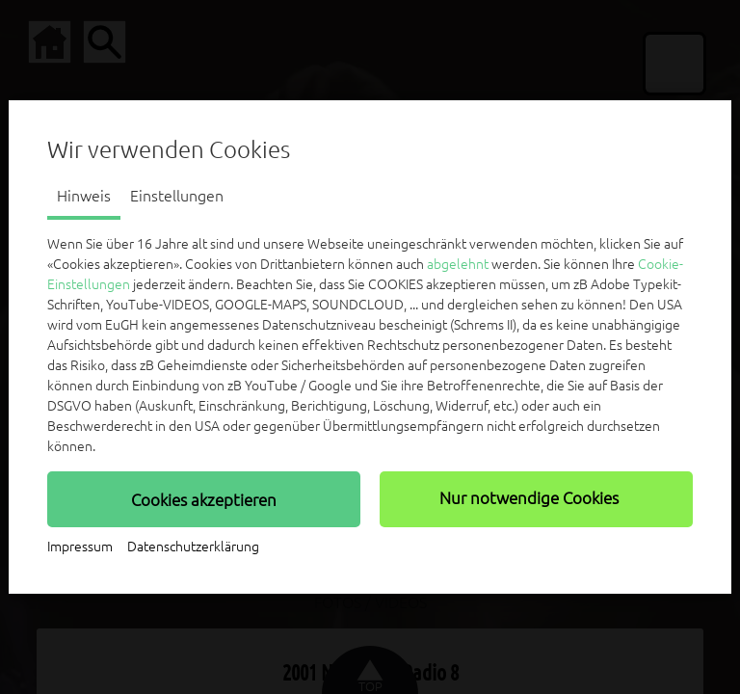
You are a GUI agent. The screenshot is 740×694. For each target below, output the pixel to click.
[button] (203, 499)
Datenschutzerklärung (193, 546)
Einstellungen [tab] (177, 195)
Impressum (80, 546)
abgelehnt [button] (458, 264)
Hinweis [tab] (84, 195)
